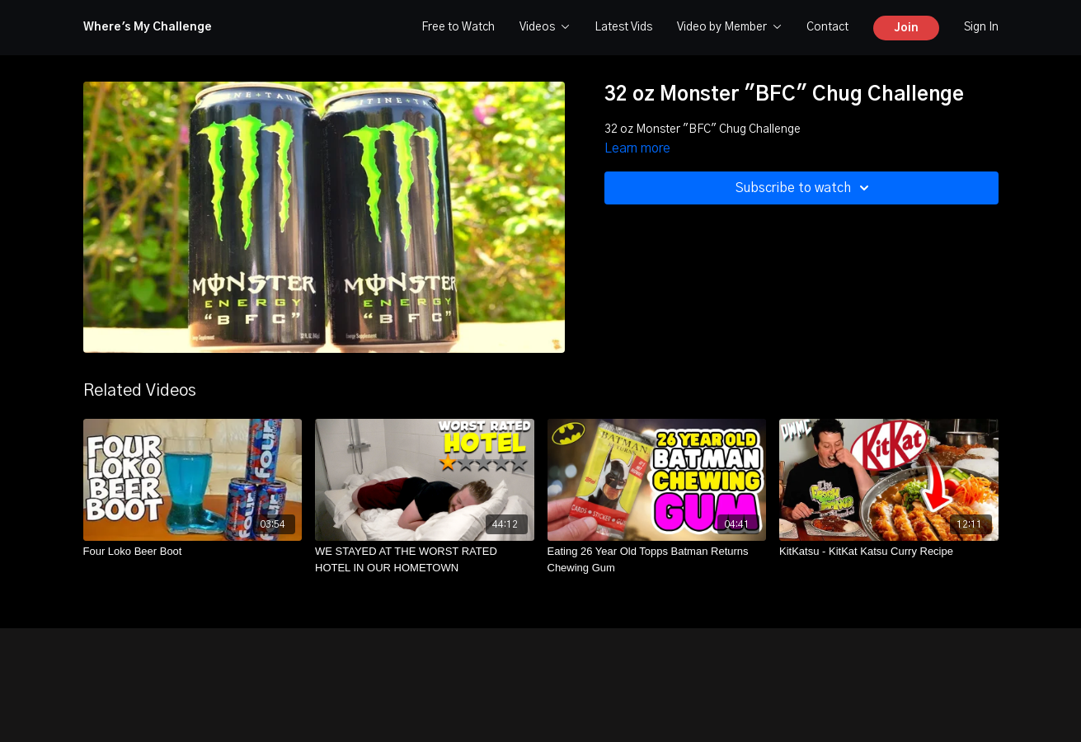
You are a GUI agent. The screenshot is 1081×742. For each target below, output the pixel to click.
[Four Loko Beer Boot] (193, 551)
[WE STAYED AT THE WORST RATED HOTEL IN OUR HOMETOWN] (424, 559)
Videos (544, 27)
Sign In (981, 27)
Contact (827, 27)
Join (906, 28)
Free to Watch (458, 27)
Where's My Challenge (147, 27)
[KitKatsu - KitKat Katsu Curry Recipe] (889, 551)
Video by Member (729, 27)
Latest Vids (623, 27)
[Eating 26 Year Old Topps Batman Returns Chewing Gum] (657, 559)
